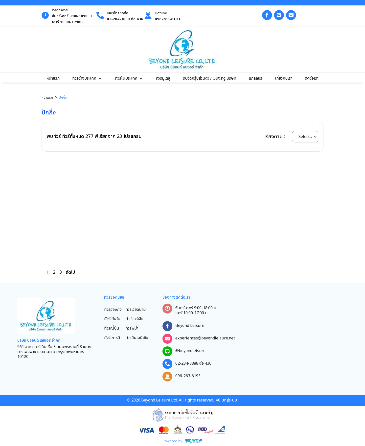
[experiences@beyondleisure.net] (167, 339)
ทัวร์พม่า (131, 328)
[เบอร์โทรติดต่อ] (100, 15)
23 (119, 136)
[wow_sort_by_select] (305, 136)
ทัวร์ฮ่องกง (113, 309)
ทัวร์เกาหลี (112, 338)
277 (89, 136)
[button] (87, 78)
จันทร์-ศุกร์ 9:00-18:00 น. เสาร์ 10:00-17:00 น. (196, 310)
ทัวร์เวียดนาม (135, 309)
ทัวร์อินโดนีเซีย (136, 338)
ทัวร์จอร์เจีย (134, 319)
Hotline (161, 13)
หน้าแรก (47, 97)
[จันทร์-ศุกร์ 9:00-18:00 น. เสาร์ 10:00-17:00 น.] (167, 308)
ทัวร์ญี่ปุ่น (111, 328)
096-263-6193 (188, 376)
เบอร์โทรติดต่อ (117, 13)
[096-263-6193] (167, 376)
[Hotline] (148, 15)
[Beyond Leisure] (167, 326)
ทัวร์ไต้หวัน (112, 319)
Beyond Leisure (189, 326)
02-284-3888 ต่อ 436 (193, 363)
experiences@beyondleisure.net (205, 338)
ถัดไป (70, 272)
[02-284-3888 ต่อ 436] (167, 364)
